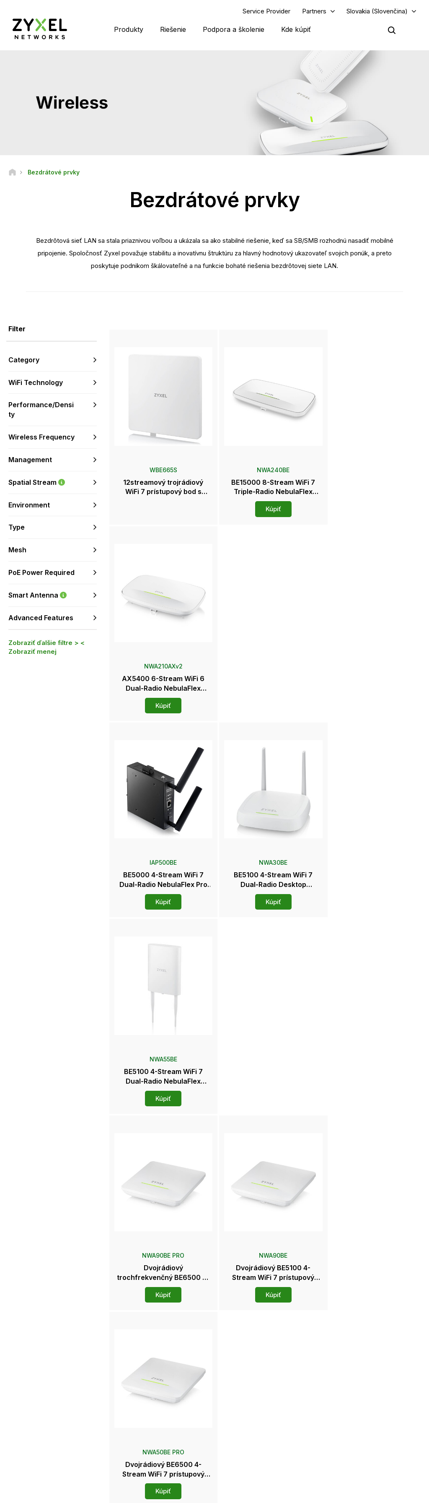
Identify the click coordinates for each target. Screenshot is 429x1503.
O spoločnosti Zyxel (356, 1402)
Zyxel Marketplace (255, 1340)
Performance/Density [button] (41, 410)
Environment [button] (29, 505)
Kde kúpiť (296, 29)
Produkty (128, 29)
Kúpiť (266, 504)
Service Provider (266, 11)
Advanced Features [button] (40, 618)
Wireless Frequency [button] (41, 437)
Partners (314, 11)
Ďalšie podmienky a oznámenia (170, 1395)
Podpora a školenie (233, 29)
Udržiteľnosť (346, 1415)
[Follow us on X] (84, 1433)
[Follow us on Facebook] (19, 1433)
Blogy (239, 1429)
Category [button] (23, 360)
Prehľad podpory (152, 1340)
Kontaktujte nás (214, 1277)
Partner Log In (348, 1340)
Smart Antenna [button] (52, 595)
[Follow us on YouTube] (41, 1433)
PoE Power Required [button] (41, 573)
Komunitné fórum (153, 1354)
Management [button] (30, 459)
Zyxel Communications (359, 1443)
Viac (266, 1117)
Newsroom (249, 1374)
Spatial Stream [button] (52, 482)
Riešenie (173, 29)
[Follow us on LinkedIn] (63, 1433)
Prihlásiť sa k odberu (67, 1382)
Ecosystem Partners (356, 1368)
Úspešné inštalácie (354, 1429)
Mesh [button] (17, 550)
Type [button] (16, 527)
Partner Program (351, 1354)
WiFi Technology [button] (35, 382)
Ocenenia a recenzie (257, 1402)
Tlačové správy (251, 1388)
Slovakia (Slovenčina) (377, 11)
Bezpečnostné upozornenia (166, 1381)
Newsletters (247, 1415)
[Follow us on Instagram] (18, 1445)
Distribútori (245, 1354)
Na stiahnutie (147, 1368)
